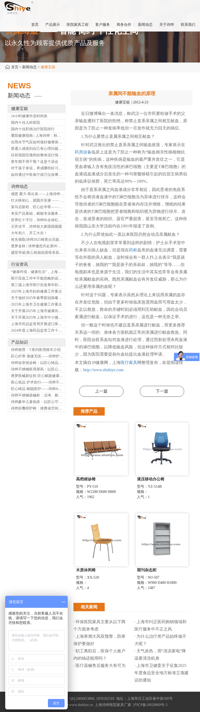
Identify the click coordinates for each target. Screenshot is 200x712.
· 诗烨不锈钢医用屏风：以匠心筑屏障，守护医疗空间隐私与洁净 (37, 369)
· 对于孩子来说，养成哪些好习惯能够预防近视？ (37, 168)
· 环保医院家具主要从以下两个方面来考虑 (99, 625)
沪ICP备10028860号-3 (150, 705)
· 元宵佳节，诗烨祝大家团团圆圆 (35, 226)
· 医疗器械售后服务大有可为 (99, 665)
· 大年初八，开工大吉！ (28, 233)
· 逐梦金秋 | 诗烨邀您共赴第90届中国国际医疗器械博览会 (37, 246)
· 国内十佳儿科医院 (24, 123)
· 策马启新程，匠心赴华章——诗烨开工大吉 (37, 207)
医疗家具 (129, 362)
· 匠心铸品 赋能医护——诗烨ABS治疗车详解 (37, 389)
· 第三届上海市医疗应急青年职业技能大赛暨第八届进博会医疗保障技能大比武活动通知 (37, 285)
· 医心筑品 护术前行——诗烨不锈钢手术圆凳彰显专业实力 (37, 382)
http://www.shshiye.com (103, 370)
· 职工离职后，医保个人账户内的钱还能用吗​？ (99, 654)
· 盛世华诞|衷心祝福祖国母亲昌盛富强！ (37, 253)
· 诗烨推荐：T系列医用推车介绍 (35, 350)
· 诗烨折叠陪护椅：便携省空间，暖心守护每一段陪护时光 (37, 408)
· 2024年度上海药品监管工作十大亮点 (37, 330)
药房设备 (83, 152)
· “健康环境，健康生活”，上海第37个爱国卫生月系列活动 (37, 272)
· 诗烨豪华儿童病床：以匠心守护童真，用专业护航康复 (37, 402)
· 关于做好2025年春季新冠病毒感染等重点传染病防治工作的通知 (37, 298)
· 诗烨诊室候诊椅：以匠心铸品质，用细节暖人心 (37, 363)
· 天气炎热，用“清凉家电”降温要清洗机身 (160, 654)
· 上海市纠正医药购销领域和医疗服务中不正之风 (160, 625)
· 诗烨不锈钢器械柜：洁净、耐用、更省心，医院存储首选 (37, 395)
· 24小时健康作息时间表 (28, 116)
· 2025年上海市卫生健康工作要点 (35, 304)
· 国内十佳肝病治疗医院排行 (32, 129)
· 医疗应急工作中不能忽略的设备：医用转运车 (37, 278)
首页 (14, 67)
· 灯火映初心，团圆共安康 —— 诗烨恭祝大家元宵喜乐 (37, 200)
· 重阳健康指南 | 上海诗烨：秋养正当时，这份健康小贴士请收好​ (37, 136)
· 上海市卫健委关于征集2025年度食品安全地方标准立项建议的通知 (161, 672)
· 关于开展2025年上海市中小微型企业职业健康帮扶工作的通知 (37, 317)
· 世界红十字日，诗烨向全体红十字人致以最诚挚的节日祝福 (37, 220)
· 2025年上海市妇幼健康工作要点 (35, 291)
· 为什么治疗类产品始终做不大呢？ (160, 640)
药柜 (133, 250)
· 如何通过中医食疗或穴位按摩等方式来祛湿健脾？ (37, 175)
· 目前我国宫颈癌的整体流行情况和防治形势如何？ (37, 155)
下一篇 (162, 391)
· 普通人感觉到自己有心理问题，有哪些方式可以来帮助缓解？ (37, 149)
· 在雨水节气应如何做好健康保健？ (37, 142)
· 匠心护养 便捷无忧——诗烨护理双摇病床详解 (37, 356)
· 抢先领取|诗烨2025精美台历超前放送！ (37, 240)
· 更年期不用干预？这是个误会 (33, 162)
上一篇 (101, 391)
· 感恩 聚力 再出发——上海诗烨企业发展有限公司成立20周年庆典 (37, 194)
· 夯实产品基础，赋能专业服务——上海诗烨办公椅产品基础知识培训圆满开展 (37, 213)
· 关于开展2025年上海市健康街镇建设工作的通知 (37, 311)
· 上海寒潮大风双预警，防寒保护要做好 (99, 640)
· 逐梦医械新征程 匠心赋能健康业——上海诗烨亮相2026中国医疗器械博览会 (37, 376)
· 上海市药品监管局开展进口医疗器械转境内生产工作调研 (37, 324)
